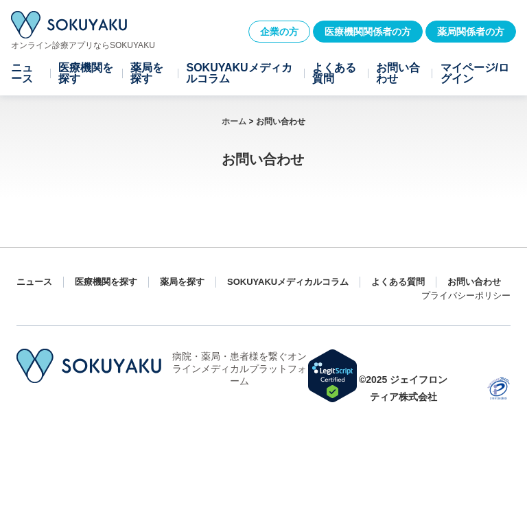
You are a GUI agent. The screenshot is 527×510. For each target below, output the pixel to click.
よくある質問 (334, 73)
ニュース (22, 73)
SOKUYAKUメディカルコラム (239, 73)
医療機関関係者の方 (368, 31)
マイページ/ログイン (475, 73)
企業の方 (279, 31)
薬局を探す (146, 73)
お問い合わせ (398, 73)
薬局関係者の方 (470, 31)
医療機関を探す (85, 73)
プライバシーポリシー (466, 295)
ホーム (234, 121)
